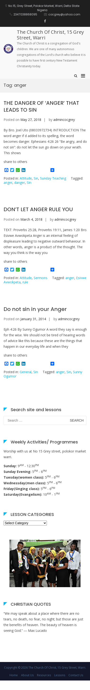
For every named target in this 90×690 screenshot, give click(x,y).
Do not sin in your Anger (35, 309)
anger (8, 182)
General (26, 372)
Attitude (26, 178)
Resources (44, 675)
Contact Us (75, 675)
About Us (27, 675)
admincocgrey (64, 119)
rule (25, 282)
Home (13, 675)
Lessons (59, 675)
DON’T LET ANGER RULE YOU (38, 209)
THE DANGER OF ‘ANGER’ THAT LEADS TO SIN (41, 106)
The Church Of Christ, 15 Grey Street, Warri (50, 35)
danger (19, 182)
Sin (36, 178)
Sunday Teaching (53, 178)
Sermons (40, 278)
